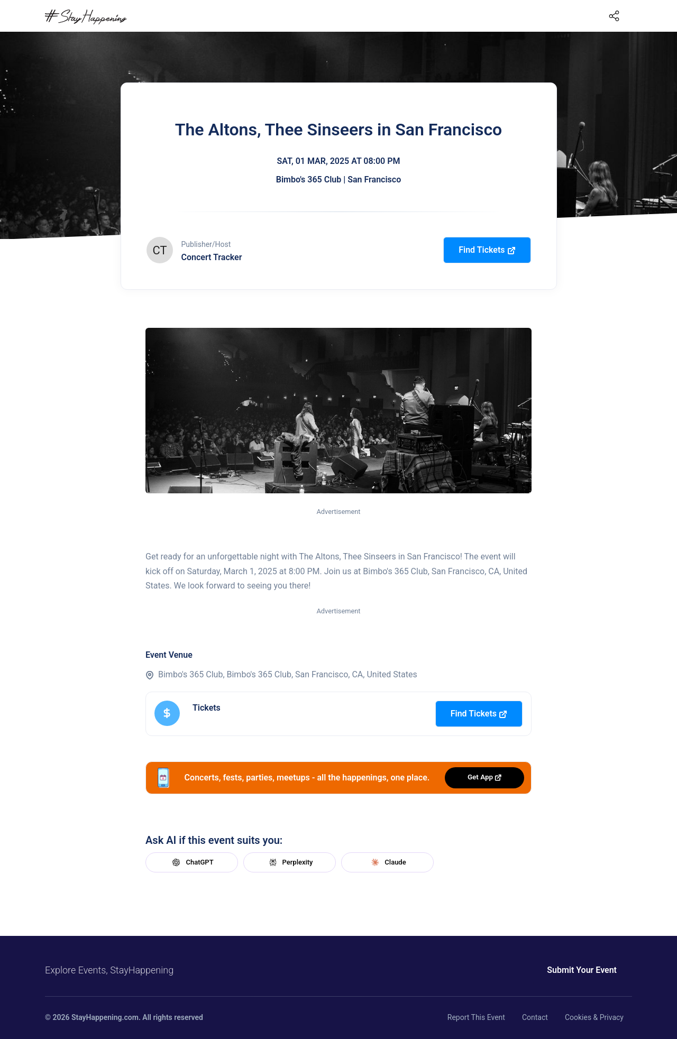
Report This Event (476, 1017)
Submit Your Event (582, 970)
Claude (387, 862)
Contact (535, 1017)
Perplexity (290, 862)
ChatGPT (191, 862)
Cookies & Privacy (594, 1017)
